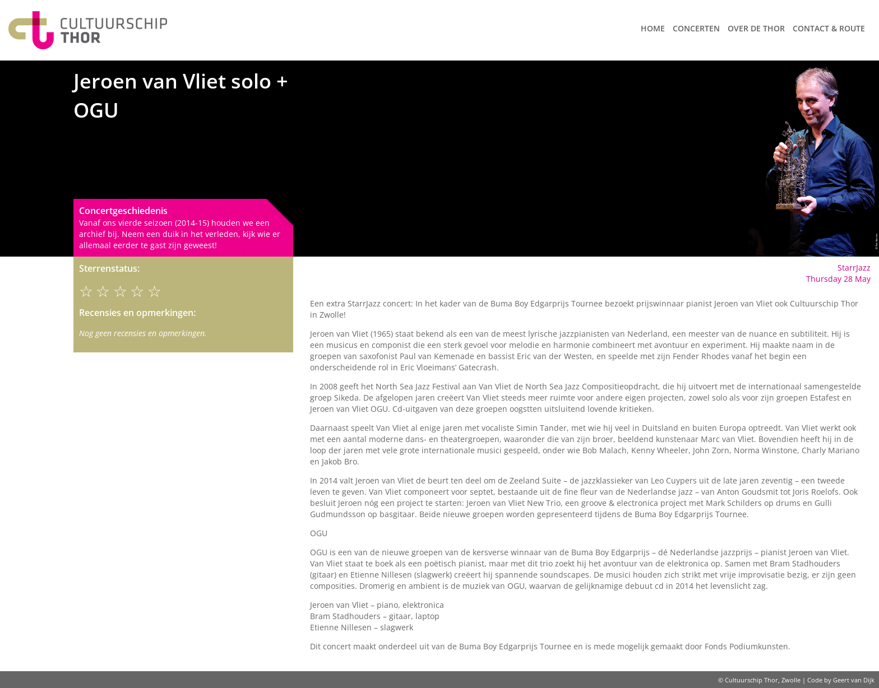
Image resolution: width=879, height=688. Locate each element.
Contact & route (829, 28)
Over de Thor (756, 28)
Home (653, 28)
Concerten (696, 28)
